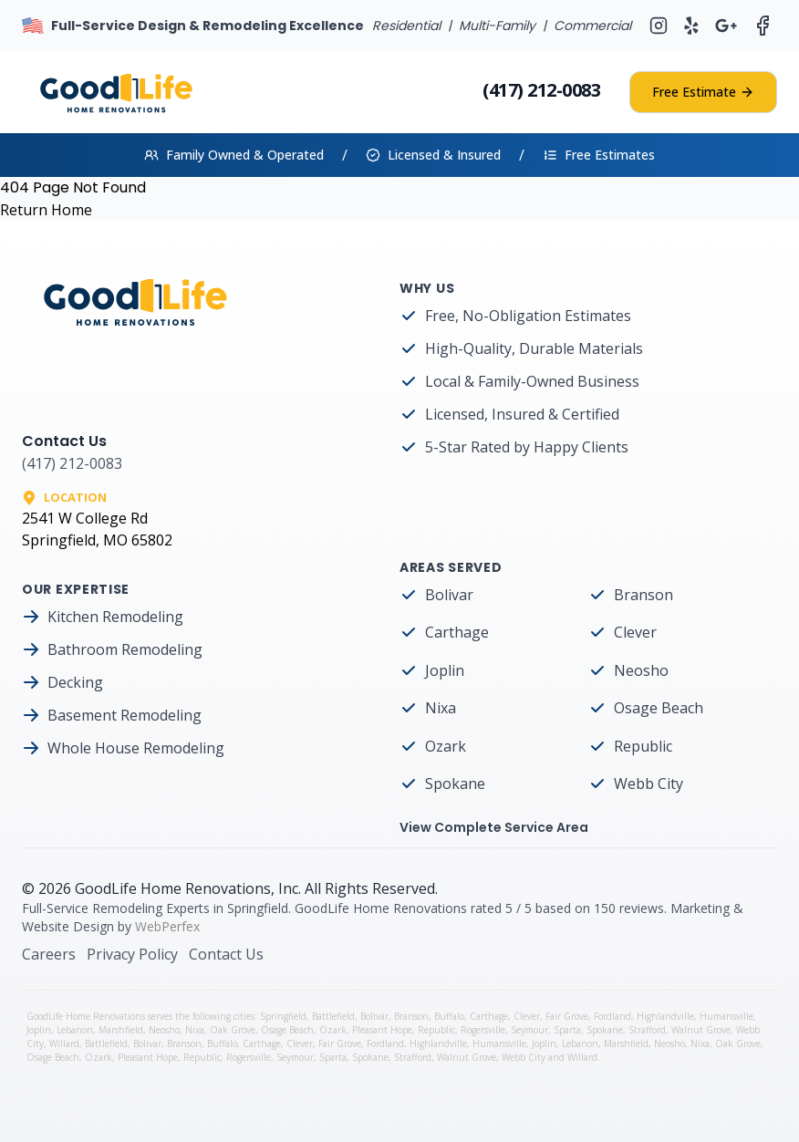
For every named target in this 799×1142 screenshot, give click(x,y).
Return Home (46, 210)
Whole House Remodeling (135, 748)
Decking (75, 682)
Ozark (445, 746)
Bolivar (449, 595)
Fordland (612, 1016)
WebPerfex (167, 926)
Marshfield (121, 1029)
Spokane (455, 783)
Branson (643, 595)
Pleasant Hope (382, 1029)
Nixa (440, 708)
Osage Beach (658, 708)
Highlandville (665, 1016)
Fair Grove (566, 1016)
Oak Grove (232, 1029)
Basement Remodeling (124, 715)
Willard (64, 1043)
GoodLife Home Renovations (173, 888)
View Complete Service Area (494, 827)
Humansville (726, 1016)
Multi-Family (497, 25)
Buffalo (449, 1016)
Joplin (444, 670)
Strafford (647, 1029)
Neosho (641, 670)
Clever (635, 632)
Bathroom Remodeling (124, 649)
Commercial (592, 25)
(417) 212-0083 (541, 90)
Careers (49, 954)
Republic (643, 746)
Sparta (567, 1029)
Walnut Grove (701, 1029)
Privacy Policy (132, 954)
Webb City (648, 783)
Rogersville (483, 1029)
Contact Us (226, 954)
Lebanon (75, 1029)
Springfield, (286, 1016)
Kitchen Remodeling (115, 617)
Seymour (529, 1029)
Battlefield (333, 1016)
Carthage (457, 632)
